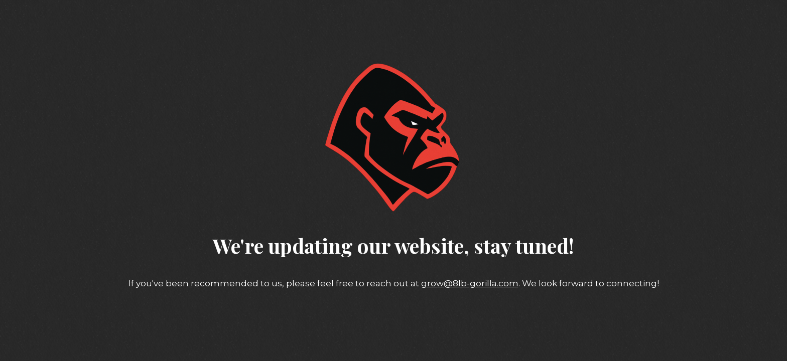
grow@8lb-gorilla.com (469, 283)
